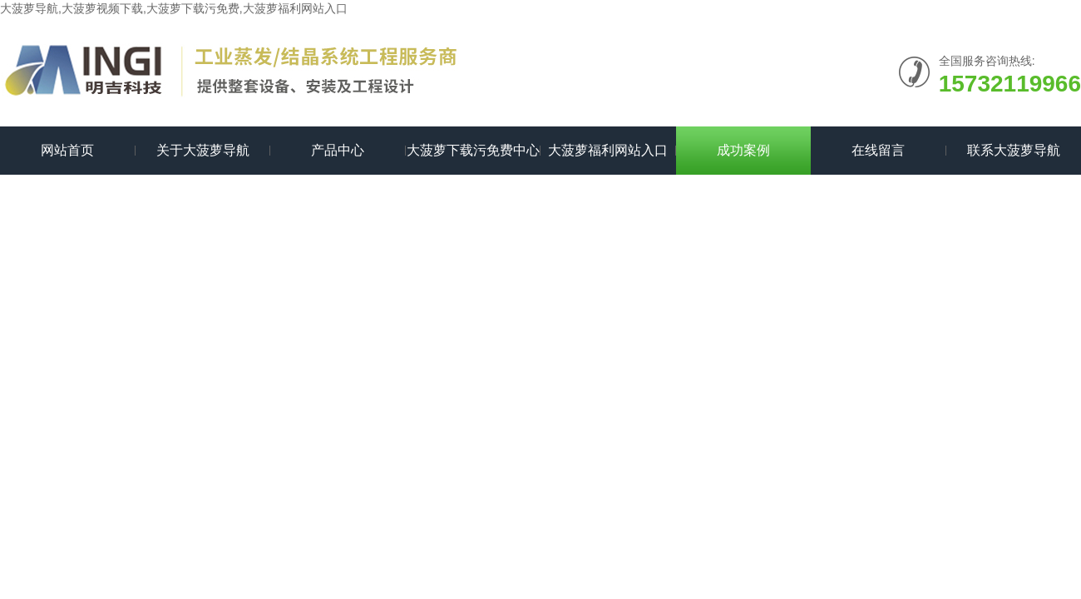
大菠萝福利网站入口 (608, 150)
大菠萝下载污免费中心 (473, 150)
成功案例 (743, 150)
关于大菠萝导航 (202, 150)
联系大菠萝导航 (1013, 150)
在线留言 (878, 150)
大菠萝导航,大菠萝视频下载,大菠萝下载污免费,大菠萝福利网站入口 (174, 8)
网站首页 (67, 150)
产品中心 (337, 150)
